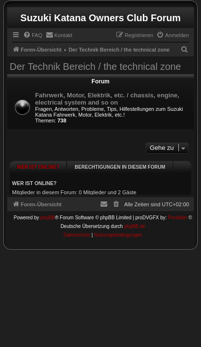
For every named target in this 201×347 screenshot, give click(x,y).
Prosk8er (177, 212)
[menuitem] (32, 35)
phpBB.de (134, 221)
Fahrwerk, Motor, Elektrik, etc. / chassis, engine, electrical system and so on (107, 99)
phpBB (47, 212)
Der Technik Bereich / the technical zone (95, 66)
